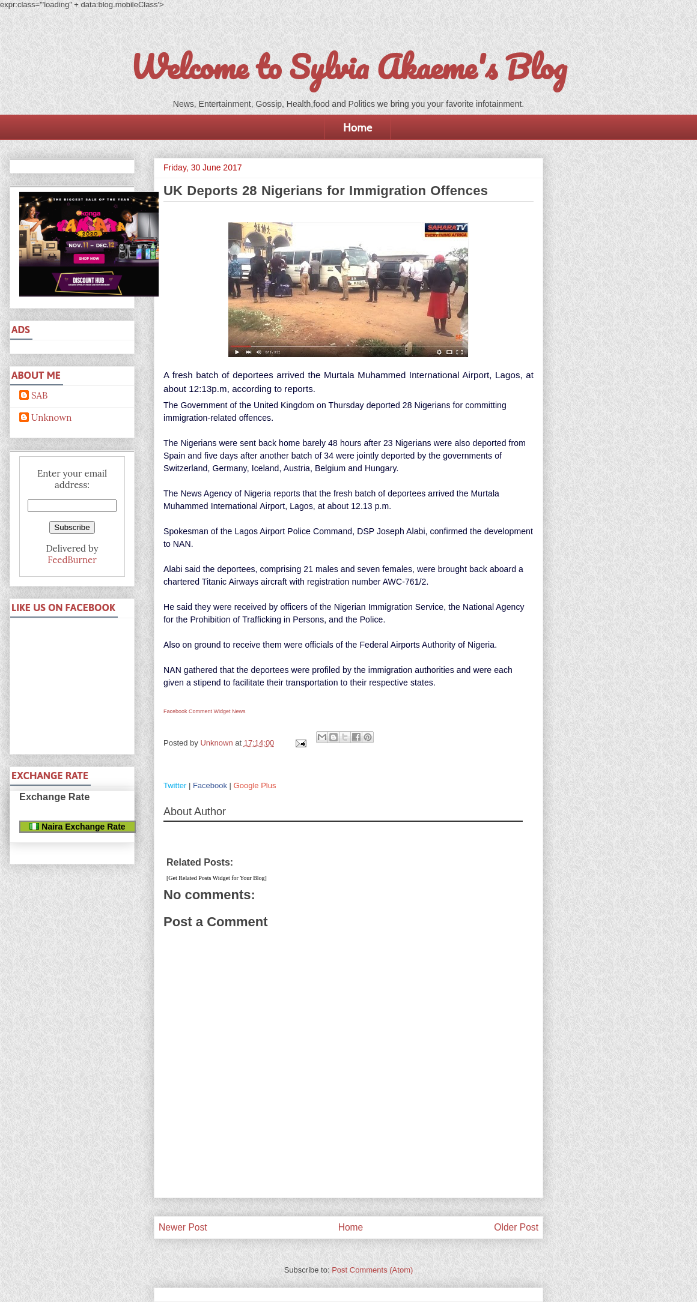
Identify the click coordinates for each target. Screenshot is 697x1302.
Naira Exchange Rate (77, 826)
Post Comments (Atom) (372, 1269)
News (239, 711)
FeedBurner (71, 559)
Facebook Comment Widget (197, 711)
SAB (39, 395)
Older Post (516, 1227)
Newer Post (183, 1227)
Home (357, 127)
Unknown (51, 417)
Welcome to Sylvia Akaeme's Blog (348, 66)
